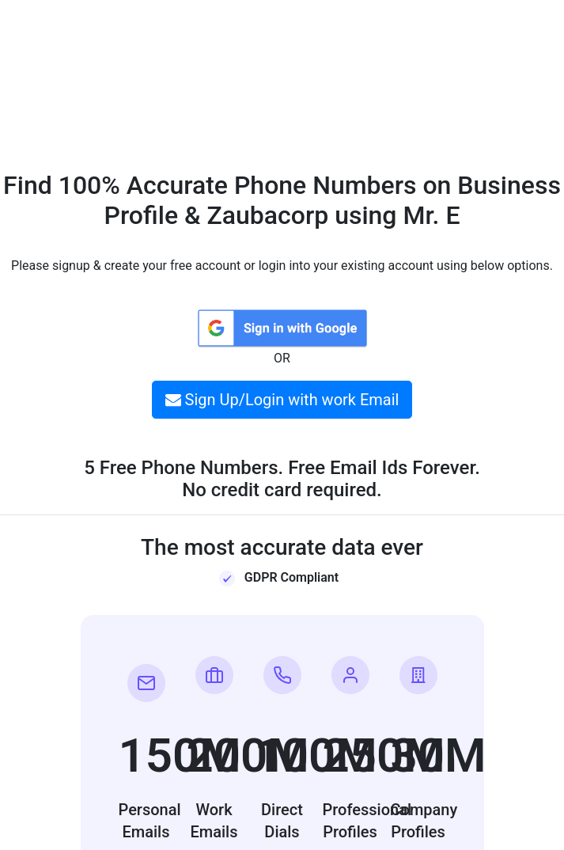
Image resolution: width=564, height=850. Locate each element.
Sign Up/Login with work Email (282, 399)
